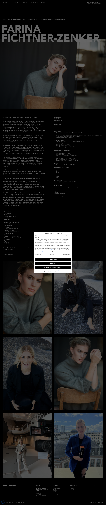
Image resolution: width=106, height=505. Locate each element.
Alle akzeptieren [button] (53, 259)
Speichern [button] (53, 263)
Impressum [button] (60, 271)
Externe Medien (65, 254)
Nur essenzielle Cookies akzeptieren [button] (53, 267)
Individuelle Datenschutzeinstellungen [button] (53, 269)
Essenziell (38, 254)
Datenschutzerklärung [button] (54, 271)
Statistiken (51, 254)
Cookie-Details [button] (46, 271)
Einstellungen (41, 250)
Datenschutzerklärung (49, 249)
